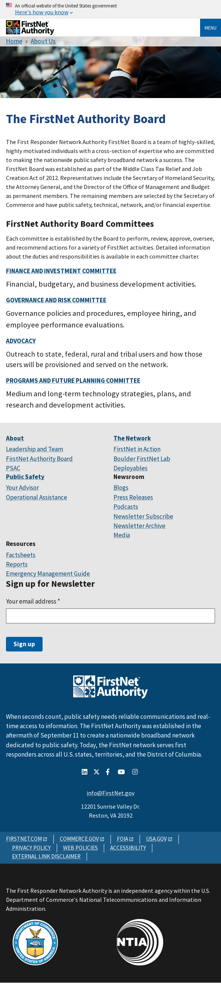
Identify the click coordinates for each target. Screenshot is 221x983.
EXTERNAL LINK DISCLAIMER (46, 856)
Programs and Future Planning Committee (73, 380)
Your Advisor (22, 487)
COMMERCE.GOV (79, 838)
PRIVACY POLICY (31, 847)
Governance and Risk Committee (56, 300)
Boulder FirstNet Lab (141, 459)
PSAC (13, 468)
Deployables (130, 468)
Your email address (33, 601)
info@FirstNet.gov (110, 793)
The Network (132, 438)
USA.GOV (156, 838)
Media (121, 535)
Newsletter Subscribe (143, 516)
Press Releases (133, 497)
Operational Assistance (36, 497)
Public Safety (25, 477)
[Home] (30, 32)
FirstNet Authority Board (39, 459)
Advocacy (21, 341)
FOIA (122, 838)
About (15, 438)
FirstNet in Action (137, 449)
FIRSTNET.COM (24, 838)
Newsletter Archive (139, 526)
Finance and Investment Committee (61, 271)
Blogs (120, 487)
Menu (211, 27)
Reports (17, 564)
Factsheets (20, 555)
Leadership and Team (34, 449)
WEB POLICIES (80, 847)
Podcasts (125, 507)
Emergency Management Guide (48, 574)
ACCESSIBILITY (128, 847)
